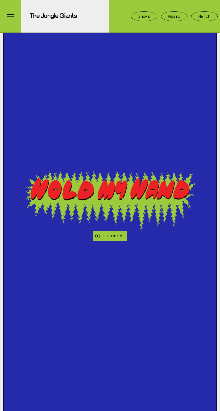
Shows (144, 16)
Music (174, 16)
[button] (10, 16)
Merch (204, 16)
